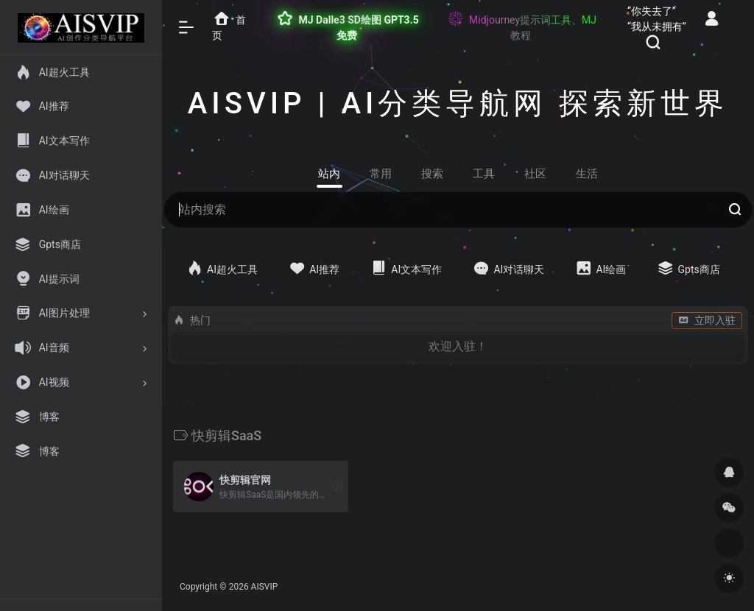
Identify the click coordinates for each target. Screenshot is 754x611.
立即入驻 (707, 320)
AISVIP (264, 587)
